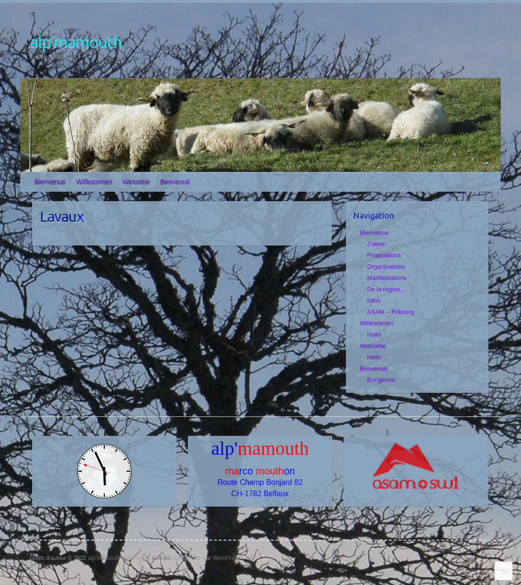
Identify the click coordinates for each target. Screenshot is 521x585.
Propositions (384, 255)
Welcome (136, 182)
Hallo (374, 334)
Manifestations (387, 277)
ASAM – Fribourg (390, 311)
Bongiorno (381, 379)
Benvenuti (175, 182)
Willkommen (94, 182)
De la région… (386, 289)
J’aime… (379, 243)
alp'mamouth (76, 41)
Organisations (386, 266)
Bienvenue (50, 182)
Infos (373, 300)
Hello (374, 357)
